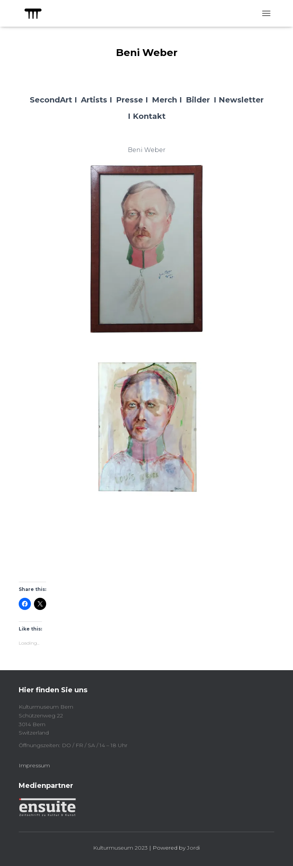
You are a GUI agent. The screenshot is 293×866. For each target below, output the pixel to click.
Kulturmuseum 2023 (120, 847)
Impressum (34, 765)
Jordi (193, 847)
